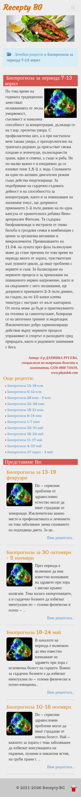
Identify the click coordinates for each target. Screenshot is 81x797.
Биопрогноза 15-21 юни (24, 410)
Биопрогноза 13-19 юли (24, 385)
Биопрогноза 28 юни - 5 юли (28, 397)
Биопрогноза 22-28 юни (24, 404)
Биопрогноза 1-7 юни (22, 421)
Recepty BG (22, 7)
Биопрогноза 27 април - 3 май (29, 452)
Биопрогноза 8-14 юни (23, 415)
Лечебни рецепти (25, 54)
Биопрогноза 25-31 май (24, 428)
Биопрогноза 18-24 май (24, 434)
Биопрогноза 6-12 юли (23, 391)
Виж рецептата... (61, 537)
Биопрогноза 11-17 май (23, 440)
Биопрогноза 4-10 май (23, 446)
